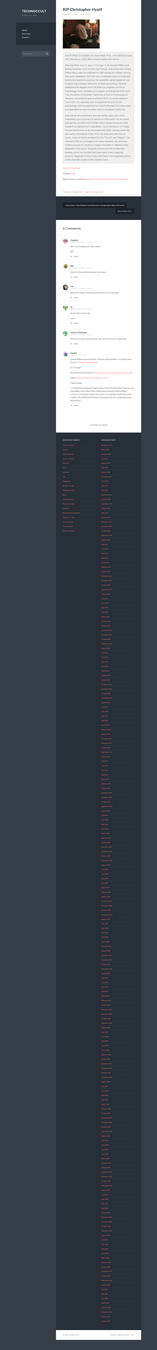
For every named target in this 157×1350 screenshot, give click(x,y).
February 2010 (106, 842)
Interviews (26, 34)
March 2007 (105, 1002)
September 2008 (107, 920)
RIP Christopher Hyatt (84, 9)
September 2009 (107, 865)
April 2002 (105, 1263)
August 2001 (106, 1295)
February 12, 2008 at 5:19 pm (81, 242)
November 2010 (107, 801)
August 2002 (106, 1244)
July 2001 (104, 1299)
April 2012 (105, 724)
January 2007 (106, 1011)
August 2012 (106, 705)
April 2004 (105, 1162)
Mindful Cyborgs (69, 486)
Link (64, 477)
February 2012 (106, 733)
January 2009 (106, 902)
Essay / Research (69, 459)
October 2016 (106, 500)
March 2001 (105, 1313)
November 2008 (107, 911)
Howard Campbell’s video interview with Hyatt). (108, 179)
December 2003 (107, 1180)
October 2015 (106, 532)
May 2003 (105, 1212)
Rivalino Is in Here (69, 518)
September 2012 (107, 701)
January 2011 (106, 792)
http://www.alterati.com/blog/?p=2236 (92, 378)
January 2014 (106, 628)
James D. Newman (78, 332)
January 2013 (106, 682)
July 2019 (104, 459)
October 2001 (106, 1285)
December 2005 (107, 1071)
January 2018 (106, 472)
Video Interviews (69, 532)
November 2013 (107, 637)
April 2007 (105, 998)
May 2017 (105, 486)
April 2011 (105, 778)
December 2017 (107, 477)
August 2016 (106, 509)
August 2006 (106, 1034)
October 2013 (106, 641)
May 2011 (105, 774)
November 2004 (107, 1130)
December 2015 (107, 523)
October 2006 (106, 1025)
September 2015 (107, 536)
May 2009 (105, 883)
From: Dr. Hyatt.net (71, 168)
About (24, 30)
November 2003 (107, 1185)
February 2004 (106, 1171)
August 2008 (106, 925)
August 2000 (106, 1326)
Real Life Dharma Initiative (72, 513)
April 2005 (105, 1107)
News (65, 495)
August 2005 (106, 1089)
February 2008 (106, 952)
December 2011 (107, 742)
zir (71, 307)
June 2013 (105, 660)
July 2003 (104, 1203)
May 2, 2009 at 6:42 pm (78, 355)
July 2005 (104, 1094)
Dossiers (25, 37)
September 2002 (107, 1240)
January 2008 (106, 957)
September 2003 (107, 1194)
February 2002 (106, 1272)
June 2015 (105, 550)
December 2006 (107, 1016)
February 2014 (106, 623)
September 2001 (107, 1290)
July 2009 (104, 874)
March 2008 (105, 947)
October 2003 (106, 1189)
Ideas (65, 468)
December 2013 (107, 632)
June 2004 (105, 1153)
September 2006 (107, 1030)
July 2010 (104, 819)
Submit (47, 54)
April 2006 (105, 1052)
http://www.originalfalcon (86, 362)
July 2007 (104, 984)
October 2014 (106, 587)
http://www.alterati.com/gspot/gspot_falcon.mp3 (112, 372)
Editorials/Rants (69, 454)
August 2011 (106, 760)
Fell (71, 286)
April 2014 (105, 614)
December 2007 (107, 961)
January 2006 (106, 1066)
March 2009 (105, 893)
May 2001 (105, 1304)
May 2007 (105, 993)
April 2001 (105, 1308)
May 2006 (105, 1048)
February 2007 (106, 1007)
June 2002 (105, 1253)
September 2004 (107, 1139)
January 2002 (106, 1276)
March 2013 (105, 673)
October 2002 (106, 1235)
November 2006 (107, 1020)
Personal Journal (69, 504)
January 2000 (106, 1331)
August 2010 (106, 815)
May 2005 (105, 1103)
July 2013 (104, 655)
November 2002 (107, 1231)
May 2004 (105, 1157)
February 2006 (106, 1062)
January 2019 (106, 463)
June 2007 (105, 988)
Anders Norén (123, 1345)
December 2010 (107, 797)
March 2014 (105, 619)
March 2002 (105, 1267)
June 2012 (105, 714)
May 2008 (105, 938)
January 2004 (106, 1176)
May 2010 (105, 829)
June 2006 (105, 1043)
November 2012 (107, 692)
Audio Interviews (69, 445)
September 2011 (107, 756)
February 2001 (106, 1317)
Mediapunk (67, 481)
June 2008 (105, 934)
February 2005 (106, 1116)
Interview (66, 472)
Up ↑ (132, 1345)
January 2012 (106, 737)
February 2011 (106, 788)
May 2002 (105, 1258)
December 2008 (107, 906)
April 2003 (105, 1217)
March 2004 (105, 1167)
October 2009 (106, 861)
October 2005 (106, 1080)
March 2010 (105, 838)
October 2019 (106, 454)
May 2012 (105, 719)
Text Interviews (68, 523)
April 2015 (105, 559)
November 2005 (107, 1075)
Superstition (99, 192)
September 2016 (107, 504)
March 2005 (105, 1112)
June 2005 (105, 1098)
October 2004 (106, 1135)
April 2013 (105, 669)
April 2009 (105, 888)
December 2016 (107, 495)
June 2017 (105, 481)
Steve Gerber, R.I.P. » (124, 211)
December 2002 (107, 1226)
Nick (72, 173)
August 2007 (106, 979)
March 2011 (105, 783)
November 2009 (107, 856)
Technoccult (34, 11)
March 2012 (105, 728)
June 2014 (105, 605)
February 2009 (106, 897)
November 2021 (107, 445)
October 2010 (106, 806)
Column (65, 449)
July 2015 (104, 545)
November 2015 (107, 527)
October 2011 (106, 751)
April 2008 (105, 943)
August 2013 (106, 650)
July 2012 (104, 710)
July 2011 (104, 765)
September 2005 (107, 1084)
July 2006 (104, 1039)
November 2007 (107, 966)
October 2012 (106, 696)
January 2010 (106, 847)
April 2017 (105, 491)
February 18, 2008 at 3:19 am (81, 335)
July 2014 (104, 600)
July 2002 (104, 1249)
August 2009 (106, 870)
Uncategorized (77, 192)
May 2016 (105, 513)
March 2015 (105, 564)
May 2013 (105, 664)
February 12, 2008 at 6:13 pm (81, 268)
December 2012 (107, 687)
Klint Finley (86, 14)
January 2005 (106, 1121)
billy (72, 266)
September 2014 (107, 591)
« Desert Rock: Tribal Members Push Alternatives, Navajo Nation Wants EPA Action (95, 205)
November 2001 (107, 1281)
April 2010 (105, 833)
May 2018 (105, 468)
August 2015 (106, 541)
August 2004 (106, 1144)
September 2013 (107, 646)
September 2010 (107, 810)
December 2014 (107, 577)
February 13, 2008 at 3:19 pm (81, 309)
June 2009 (105, 879)
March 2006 (105, 1057)
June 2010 (105, 824)
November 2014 (107, 582)
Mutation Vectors (69, 491)
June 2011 (105, 769)
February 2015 (106, 568)
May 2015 (105, 555)
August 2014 (106, 596)
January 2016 (106, 518)
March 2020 (105, 449)
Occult (91, 192)
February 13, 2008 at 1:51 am (81, 288)
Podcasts (66, 509)
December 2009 (107, 851)
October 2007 (106, 970)
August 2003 (106, 1199)
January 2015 (106, 573)
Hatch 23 (66, 463)
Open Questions (68, 500)
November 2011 (107, 746)
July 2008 (104, 929)
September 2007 (107, 975)
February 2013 (106, 678)
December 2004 (107, 1126)
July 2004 (104, 1148)
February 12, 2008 (70, 14)
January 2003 (106, 1221)
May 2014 (105, 609)
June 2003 (105, 1208)
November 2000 (107, 1322)
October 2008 (106, 915)
